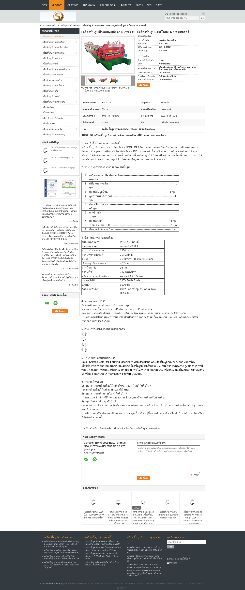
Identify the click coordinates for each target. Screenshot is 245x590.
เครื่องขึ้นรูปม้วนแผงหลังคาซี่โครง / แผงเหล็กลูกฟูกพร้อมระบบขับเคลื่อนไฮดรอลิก (102, 542)
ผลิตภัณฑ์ (57, 4)
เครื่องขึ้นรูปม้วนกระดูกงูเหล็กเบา (56, 69)
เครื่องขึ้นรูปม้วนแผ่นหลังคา (53, 42)
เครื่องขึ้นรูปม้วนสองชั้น (52, 58)
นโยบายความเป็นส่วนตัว (51, 584)
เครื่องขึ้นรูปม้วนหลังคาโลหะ (148, 428)
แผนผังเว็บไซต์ (182, 558)
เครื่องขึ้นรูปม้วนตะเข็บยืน (53, 85)
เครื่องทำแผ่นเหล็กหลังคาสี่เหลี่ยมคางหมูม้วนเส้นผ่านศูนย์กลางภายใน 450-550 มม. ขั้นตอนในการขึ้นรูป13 (61, 544)
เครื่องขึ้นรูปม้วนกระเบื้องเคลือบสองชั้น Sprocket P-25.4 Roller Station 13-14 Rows (101, 556)
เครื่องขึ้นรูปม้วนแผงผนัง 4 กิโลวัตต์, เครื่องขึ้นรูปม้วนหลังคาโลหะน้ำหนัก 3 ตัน (61, 557)
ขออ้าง (139, 4)
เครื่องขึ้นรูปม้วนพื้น (50, 91)
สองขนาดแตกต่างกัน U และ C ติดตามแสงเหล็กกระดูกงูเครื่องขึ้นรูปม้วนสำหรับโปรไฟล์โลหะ (144, 573)
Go (202, 18)
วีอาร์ (159, 4)
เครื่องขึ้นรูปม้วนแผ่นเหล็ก (100, 428)
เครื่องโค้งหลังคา (49, 123)
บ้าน (44, 4)
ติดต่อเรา (126, 4)
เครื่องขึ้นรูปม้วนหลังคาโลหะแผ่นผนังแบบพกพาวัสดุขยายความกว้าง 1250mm (103, 548)
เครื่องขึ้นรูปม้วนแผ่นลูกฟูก (53, 53)
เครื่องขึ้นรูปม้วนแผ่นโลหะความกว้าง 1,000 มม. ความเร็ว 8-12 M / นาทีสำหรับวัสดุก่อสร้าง (61, 564)
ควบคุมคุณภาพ (108, 4)
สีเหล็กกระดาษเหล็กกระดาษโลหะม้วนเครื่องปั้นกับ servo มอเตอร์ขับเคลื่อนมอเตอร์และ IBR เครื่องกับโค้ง (118, 518)
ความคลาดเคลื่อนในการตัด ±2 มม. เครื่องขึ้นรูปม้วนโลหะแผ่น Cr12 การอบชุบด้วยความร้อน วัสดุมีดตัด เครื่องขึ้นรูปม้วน (143, 518)
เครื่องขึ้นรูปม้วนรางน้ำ (51, 96)
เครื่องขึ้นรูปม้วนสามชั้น (52, 129)
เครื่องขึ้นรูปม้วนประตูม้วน (53, 75)
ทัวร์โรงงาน (89, 4)
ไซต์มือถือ (172, 563)
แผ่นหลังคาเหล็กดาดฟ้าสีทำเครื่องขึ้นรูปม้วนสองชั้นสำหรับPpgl (102, 563)
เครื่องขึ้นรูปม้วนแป (50, 64)
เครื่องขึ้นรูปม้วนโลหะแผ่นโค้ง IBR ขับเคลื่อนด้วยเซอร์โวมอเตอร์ (168, 515)
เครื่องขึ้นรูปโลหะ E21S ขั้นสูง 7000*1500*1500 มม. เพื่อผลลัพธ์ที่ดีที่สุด (94, 515)
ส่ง (170, 546)
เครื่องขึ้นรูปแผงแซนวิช (52, 80)
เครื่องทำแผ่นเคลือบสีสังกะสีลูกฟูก (63, 168)
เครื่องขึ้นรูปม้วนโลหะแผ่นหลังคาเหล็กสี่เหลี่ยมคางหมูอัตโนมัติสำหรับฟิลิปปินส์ (61, 551)
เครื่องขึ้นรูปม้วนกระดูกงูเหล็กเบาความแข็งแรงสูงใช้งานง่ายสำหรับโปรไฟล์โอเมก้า (144, 558)
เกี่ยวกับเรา (72, 4)
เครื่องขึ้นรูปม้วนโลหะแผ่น (69, 25)
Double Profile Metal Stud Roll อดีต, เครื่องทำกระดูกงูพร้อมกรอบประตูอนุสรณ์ (144, 565)
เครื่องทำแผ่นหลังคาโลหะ (124, 428)
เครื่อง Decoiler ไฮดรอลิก (52, 118)
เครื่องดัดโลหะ (48, 107)
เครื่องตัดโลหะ (48, 113)
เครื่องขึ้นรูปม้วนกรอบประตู (53, 134)
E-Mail (170, 558)
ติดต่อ (145, 85)
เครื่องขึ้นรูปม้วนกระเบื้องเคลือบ (55, 47)
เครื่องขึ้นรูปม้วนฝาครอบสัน (53, 102)
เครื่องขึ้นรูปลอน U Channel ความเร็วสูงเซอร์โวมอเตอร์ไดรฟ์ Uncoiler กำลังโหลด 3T (144, 550)
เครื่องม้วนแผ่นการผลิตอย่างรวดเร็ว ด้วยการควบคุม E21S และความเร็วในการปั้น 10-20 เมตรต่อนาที (192, 518)
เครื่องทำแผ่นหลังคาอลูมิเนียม (62, 158)
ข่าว (149, 4)
